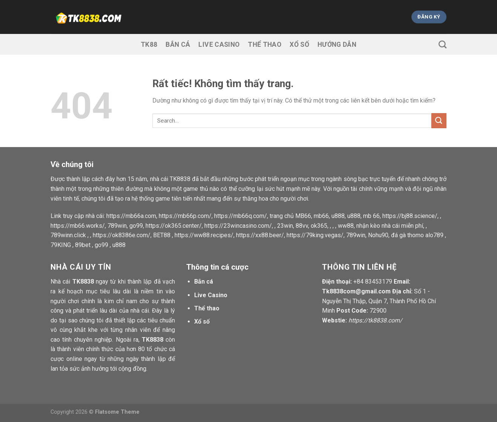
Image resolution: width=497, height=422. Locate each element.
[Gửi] (438, 120)
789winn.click (68, 235)
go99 (136, 225)
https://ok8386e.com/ (121, 235)
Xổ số (299, 44)
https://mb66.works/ (78, 225)
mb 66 (371, 215)
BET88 (161, 235)
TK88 (149, 44)
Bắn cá (178, 44)
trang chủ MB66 (290, 215)
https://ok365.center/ (174, 225)
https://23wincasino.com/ (238, 225)
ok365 (319, 225)
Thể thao (264, 44)
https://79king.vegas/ (315, 235)
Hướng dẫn (337, 44)
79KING (61, 245)
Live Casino (218, 44)
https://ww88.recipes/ (204, 235)
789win (117, 225)
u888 (338, 215)
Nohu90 (378, 235)
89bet (83, 245)
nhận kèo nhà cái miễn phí (389, 225)
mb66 (321, 215)
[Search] (442, 44)
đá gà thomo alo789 (417, 235)
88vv (302, 225)
